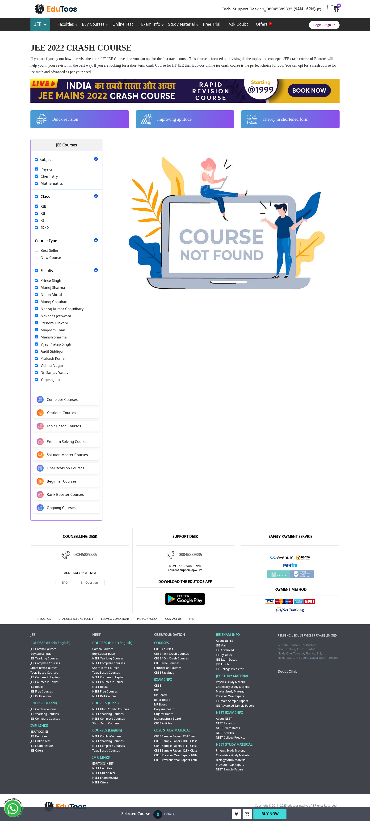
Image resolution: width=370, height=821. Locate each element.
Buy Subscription (41, 654)
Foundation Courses (167, 668)
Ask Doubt (238, 24)
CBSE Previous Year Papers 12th (175, 760)
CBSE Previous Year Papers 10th (175, 755)
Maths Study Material (230, 691)
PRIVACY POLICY (147, 619)
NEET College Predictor (231, 737)
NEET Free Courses (105, 691)
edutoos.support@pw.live (185, 570)
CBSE (157, 686)
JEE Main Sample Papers (232, 701)
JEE (32, 634)
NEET (96, 634)
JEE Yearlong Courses (44, 658)
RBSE (157, 690)
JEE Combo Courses (43, 649)
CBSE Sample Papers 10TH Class (175, 741)
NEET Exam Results (105, 778)
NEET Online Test (103, 773)
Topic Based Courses (44, 673)
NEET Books (100, 687)
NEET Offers (100, 782)
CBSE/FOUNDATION (169, 634)
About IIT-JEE (224, 641)
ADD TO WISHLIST (236, 814)
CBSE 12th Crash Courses (171, 654)
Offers (262, 24)
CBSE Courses (163, 649)
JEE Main (221, 645)
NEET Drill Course (104, 696)
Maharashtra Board (167, 719)
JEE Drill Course (40, 696)
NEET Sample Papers (230, 769)
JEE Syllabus (224, 655)
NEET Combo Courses (106, 736)
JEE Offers (36, 750)
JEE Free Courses (41, 691)
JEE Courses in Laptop (44, 677)
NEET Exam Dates (228, 728)
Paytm (290, 566)
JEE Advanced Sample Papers (235, 706)
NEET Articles (225, 733)
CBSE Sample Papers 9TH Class (175, 736)
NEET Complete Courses (108, 663)
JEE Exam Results (42, 746)
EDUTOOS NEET (103, 763)
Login (317, 25)
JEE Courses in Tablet (44, 682)
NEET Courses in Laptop (108, 677)
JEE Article (222, 664)
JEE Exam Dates (226, 660)
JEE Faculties (38, 736)
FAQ (64, 583)
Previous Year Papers (230, 696)
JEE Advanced (225, 650)
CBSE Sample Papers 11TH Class (175, 746)
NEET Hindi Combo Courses (110, 709)
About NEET (224, 719)
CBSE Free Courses (167, 663)
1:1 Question (89, 583)
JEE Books (36, 687)
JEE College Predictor (230, 669)
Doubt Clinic (287, 671)
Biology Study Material (231, 760)
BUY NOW (269, 814)
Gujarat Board (163, 714)
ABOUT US (44, 619)
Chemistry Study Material (233, 687)
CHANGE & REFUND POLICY (76, 619)
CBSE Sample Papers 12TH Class (175, 750)
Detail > (169, 814)
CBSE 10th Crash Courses (171, 658)
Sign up (329, 25)
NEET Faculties (102, 768)
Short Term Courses (43, 668)
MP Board (160, 704)
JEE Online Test (40, 741)
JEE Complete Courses (45, 663)
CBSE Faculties (164, 673)
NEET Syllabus (225, 723)
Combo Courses (103, 649)
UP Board (160, 695)
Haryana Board (164, 709)
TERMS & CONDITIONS (115, 619)
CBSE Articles (163, 723)
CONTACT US (173, 619)
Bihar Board (162, 700)
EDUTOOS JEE (39, 732)
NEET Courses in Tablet (107, 682)
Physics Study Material (231, 682)
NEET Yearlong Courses (108, 658)
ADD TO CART (247, 814)
